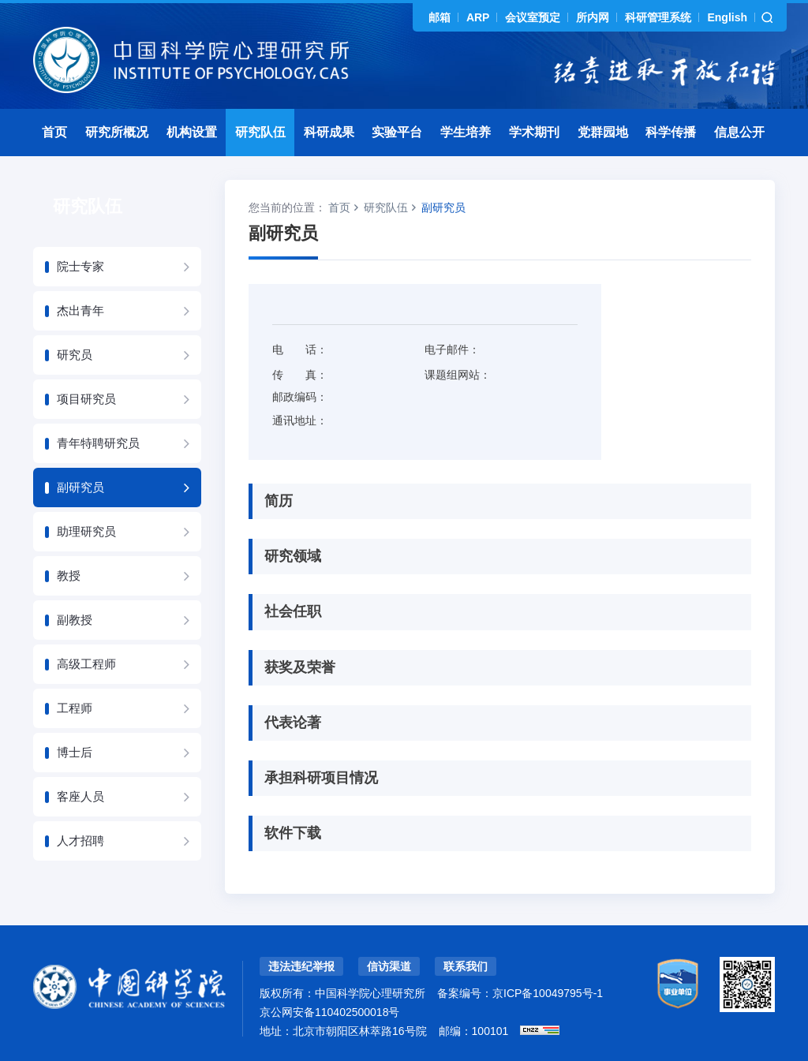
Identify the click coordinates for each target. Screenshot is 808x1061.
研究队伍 (260, 132)
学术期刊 (534, 132)
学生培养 (465, 132)
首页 (54, 132)
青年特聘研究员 (98, 443)
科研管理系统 (658, 17)
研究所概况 (116, 132)
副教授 (74, 619)
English (727, 17)
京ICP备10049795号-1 (547, 993)
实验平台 (397, 132)
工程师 (74, 708)
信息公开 (739, 132)
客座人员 (80, 796)
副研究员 (80, 487)
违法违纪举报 (301, 966)
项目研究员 (86, 398)
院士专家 (80, 266)
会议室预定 (532, 17)
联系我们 (465, 966)
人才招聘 (80, 840)
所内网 (592, 17)
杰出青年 (80, 310)
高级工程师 (86, 664)
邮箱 (439, 17)
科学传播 (670, 132)
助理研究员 (86, 531)
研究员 (74, 354)
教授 (68, 575)
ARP (478, 17)
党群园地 (603, 132)
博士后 (74, 752)
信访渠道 (389, 966)
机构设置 (191, 132)
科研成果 (329, 132)
